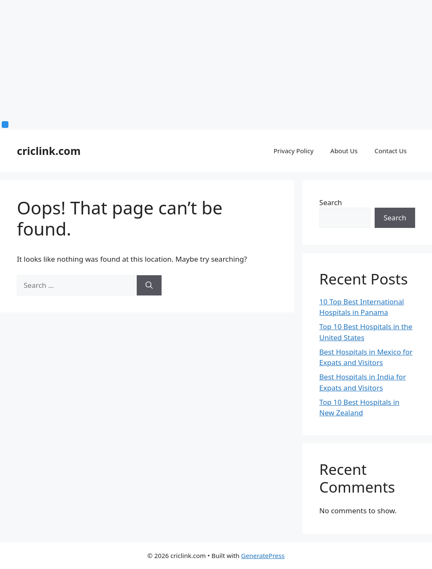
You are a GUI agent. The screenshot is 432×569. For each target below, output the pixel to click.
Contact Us (391, 150)
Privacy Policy (293, 150)
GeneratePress (263, 555)
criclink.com (49, 151)
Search (330, 202)
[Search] (149, 285)
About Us (344, 150)
